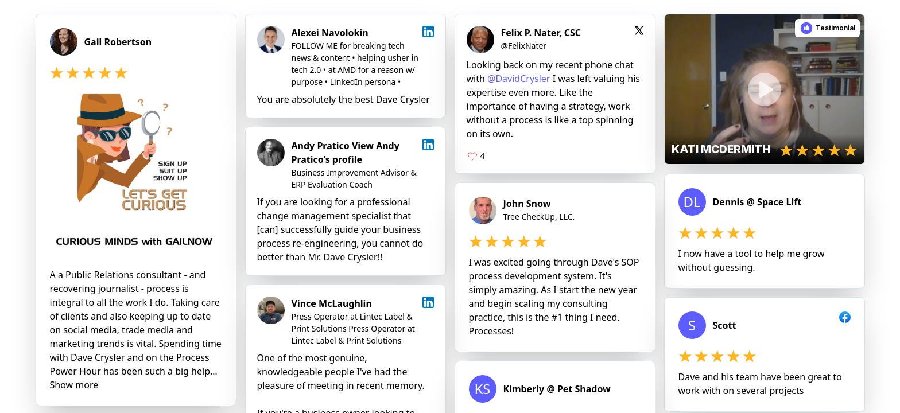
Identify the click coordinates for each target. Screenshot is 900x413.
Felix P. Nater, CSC (541, 32)
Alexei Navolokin (330, 32)
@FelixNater (524, 45)
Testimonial (835, 28)
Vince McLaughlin (332, 303)
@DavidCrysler (518, 78)
